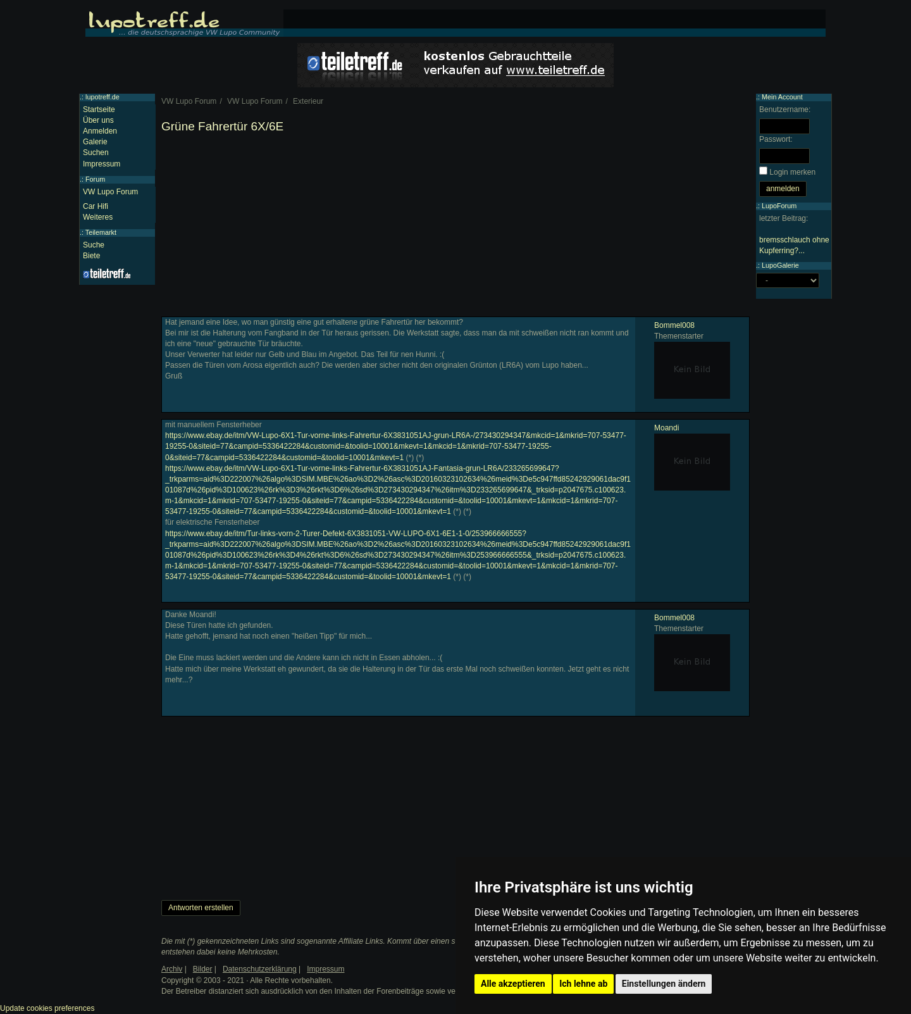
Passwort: (776, 139)
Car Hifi (95, 206)
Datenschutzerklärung (260, 969)
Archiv (171, 969)
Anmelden (100, 131)
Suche (93, 245)
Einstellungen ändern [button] (664, 984)
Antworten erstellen (200, 907)
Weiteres (98, 217)
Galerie (95, 141)
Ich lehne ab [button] (583, 984)
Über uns (98, 120)
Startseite (99, 109)
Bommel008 (674, 325)
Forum (95, 179)
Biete (91, 255)
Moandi (666, 427)
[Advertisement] (455, 227)
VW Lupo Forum (110, 191)
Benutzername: (784, 109)
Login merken (792, 172)
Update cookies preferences (47, 1008)
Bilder (203, 969)
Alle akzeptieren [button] (513, 984)
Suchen (96, 152)
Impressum (101, 164)
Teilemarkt (100, 232)
